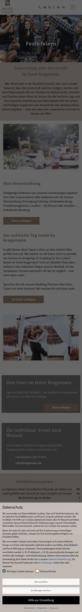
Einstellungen (46, 562)
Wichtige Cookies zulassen (17, 571)
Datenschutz (42, 608)
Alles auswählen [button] (41, 582)
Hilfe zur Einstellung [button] (41, 600)
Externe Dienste (46, 571)
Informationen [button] (29, 608)
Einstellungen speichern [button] (41, 590)
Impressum (54, 608)
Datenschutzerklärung (59, 559)
